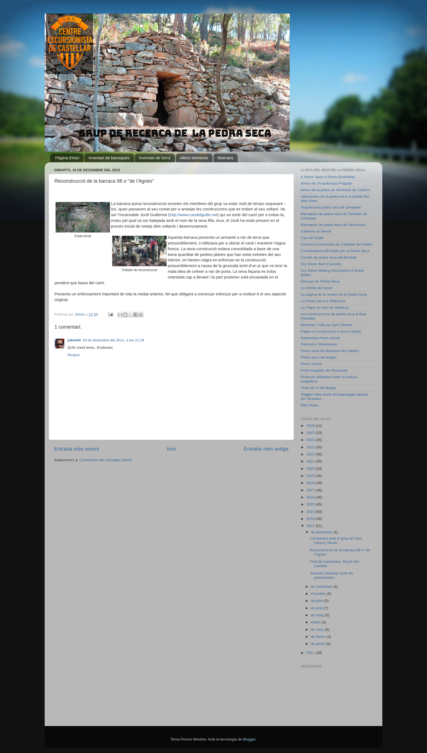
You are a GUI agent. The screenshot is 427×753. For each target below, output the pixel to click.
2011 (311, 653)
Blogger (249, 739)
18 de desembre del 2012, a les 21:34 (113, 340)
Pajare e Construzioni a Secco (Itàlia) (331, 331)
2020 (311, 469)
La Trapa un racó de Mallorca (325, 307)
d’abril (316, 622)
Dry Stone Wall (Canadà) (321, 264)
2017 (311, 490)
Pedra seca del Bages (319, 357)
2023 (311, 447)
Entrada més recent (76, 449)
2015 (311, 504)
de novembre (322, 586)
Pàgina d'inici (67, 157)
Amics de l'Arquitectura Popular (326, 183)
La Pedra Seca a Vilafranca (323, 301)
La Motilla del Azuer (317, 288)
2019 (311, 476)
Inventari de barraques (109, 157)
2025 (311, 433)
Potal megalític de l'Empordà (324, 370)
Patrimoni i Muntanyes (319, 344)
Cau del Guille (312, 238)
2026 (311, 426)
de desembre (322, 532)
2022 (311, 454)
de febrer (319, 637)
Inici (171, 449)
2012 (311, 526)
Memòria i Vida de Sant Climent (326, 325)
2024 (311, 440)
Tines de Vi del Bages (318, 388)
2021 (311, 461)
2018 (311, 483)
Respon (74, 355)
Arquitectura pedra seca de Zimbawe (331, 207)
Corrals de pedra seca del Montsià (329, 257)
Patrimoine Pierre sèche (320, 338)
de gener (318, 644)
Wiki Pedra (309, 405)
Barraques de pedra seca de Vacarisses (333, 225)
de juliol (317, 601)
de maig (318, 615)
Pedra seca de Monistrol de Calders (330, 351)
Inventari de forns (154, 157)
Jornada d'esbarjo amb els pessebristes (331, 575)
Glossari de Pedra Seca (320, 281)
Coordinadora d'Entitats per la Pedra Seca (335, 251)
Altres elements (194, 157)
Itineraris (225, 157)
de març (318, 630)
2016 (311, 497)
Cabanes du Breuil (316, 231)
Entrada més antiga (266, 449)
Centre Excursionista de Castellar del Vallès (336, 244)
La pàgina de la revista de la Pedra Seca (334, 294)
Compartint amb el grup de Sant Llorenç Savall (336, 540)
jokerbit (74, 340)
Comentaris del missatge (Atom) (106, 460)
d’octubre (319, 594)
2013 (311, 519)
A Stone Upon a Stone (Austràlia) (328, 177)
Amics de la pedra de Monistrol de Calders (335, 190)
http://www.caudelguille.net (194, 215)
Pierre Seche (311, 364)
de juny (317, 608)
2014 (311, 512)
